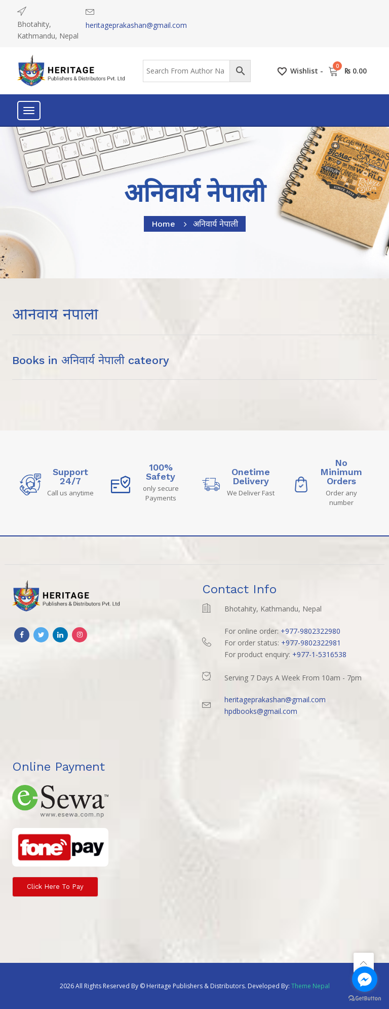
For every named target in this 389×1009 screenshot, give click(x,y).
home (163, 224)
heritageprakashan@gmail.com (136, 25)
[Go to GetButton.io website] (364, 998)
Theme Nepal (310, 986)
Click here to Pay (55, 886)
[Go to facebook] (364, 979)
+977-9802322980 (310, 631)
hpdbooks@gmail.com (260, 711)
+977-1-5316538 (319, 654)
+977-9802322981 (311, 642)
